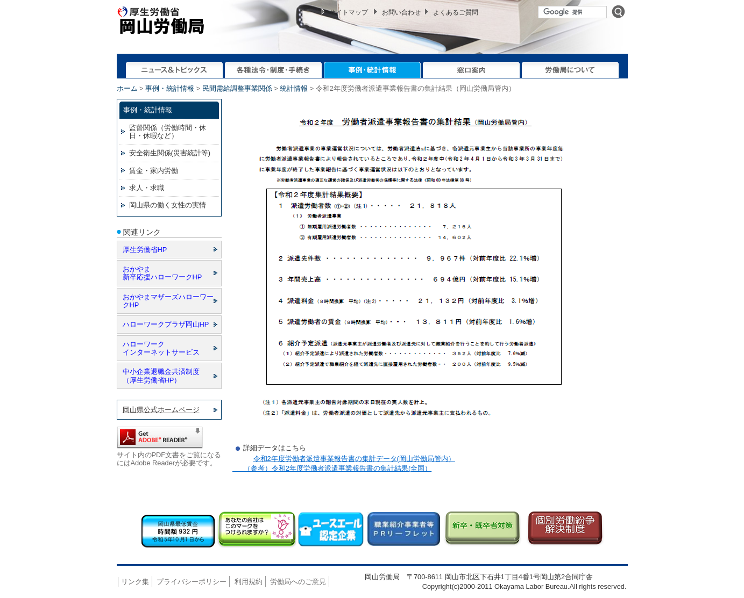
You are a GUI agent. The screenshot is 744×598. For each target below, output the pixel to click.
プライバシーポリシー (191, 582)
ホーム (127, 88)
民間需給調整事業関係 (237, 88)
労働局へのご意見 (298, 582)
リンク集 (135, 582)
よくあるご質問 (455, 12)
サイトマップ (348, 12)
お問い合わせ (401, 12)
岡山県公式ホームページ (161, 410)
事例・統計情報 (169, 88)
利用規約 (249, 582)
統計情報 (294, 88)
